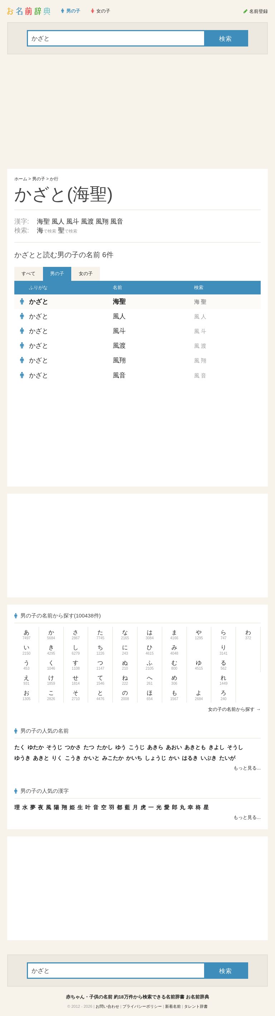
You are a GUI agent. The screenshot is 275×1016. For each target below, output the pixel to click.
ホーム (20, 178)
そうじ (54, 747)
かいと (91, 758)
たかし (105, 747)
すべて (28, 273)
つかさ (73, 747)
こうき (73, 758)
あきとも (195, 747)
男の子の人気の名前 (41, 731)
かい (174, 758)
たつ (88, 747)
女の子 (86, 273)
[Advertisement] (137, 112)
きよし (216, 747)
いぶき (209, 758)
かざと (38, 301)
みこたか (113, 758)
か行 (54, 178)
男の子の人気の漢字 (41, 791)
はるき (190, 758)
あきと (41, 758)
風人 (58, 221)
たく (19, 747)
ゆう (120, 747)
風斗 (72, 221)
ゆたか (36, 747)
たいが (227, 758)
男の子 (38, 178)
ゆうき (22, 758)
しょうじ (155, 758)
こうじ (137, 747)
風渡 (87, 221)
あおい (174, 747)
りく (57, 758)
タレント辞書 (196, 1006)
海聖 (43, 221)
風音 (116, 221)
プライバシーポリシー (142, 1006)
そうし (235, 747)
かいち (134, 758)
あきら (155, 747)
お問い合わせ (107, 1006)
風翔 (102, 221)
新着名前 (173, 1006)
